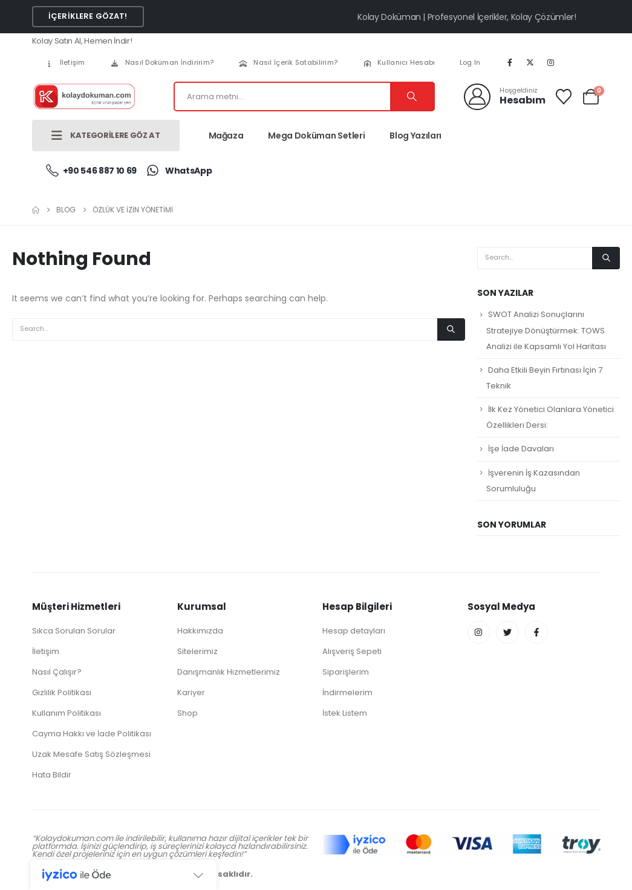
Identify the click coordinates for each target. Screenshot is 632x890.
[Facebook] (509, 62)
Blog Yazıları (415, 135)
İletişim (64, 62)
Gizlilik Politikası (61, 692)
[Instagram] (550, 62)
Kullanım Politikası (66, 713)
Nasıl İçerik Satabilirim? (287, 62)
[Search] (412, 96)
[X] (530, 62)
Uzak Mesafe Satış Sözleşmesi (91, 754)
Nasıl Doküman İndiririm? (161, 62)
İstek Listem (344, 713)
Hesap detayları (353, 630)
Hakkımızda (200, 630)
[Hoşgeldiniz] (505, 96)
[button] (88, 16)
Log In (470, 62)
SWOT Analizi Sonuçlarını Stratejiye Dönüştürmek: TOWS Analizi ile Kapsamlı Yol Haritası (546, 330)
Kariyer (191, 692)
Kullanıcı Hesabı (398, 62)
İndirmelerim (347, 692)
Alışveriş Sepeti (352, 651)
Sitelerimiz (197, 651)
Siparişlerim (345, 672)
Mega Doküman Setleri (316, 135)
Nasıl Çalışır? (57, 672)
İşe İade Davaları (521, 448)
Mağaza (226, 135)
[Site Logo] (83, 96)
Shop (187, 713)
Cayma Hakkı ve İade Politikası (91, 733)
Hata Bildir (51, 774)
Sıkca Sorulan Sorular (74, 630)
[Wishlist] (563, 97)
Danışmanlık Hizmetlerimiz (228, 672)
